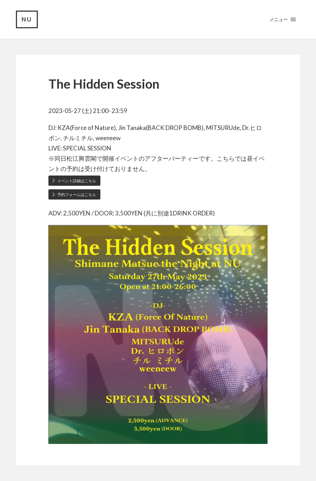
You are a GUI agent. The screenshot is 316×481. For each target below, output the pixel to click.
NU (27, 19)
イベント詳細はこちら (76, 180)
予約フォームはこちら (76, 194)
